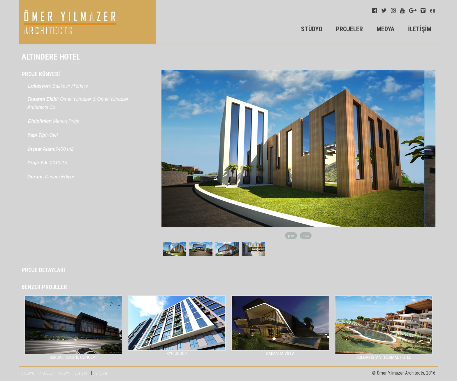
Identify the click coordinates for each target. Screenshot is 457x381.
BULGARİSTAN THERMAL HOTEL (383, 357)
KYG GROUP (177, 353)
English (101, 373)
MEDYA (385, 29)
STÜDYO (311, 29)
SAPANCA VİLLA (280, 353)
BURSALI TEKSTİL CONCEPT (73, 357)
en (432, 10)
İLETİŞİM (419, 29)
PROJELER (349, 29)
